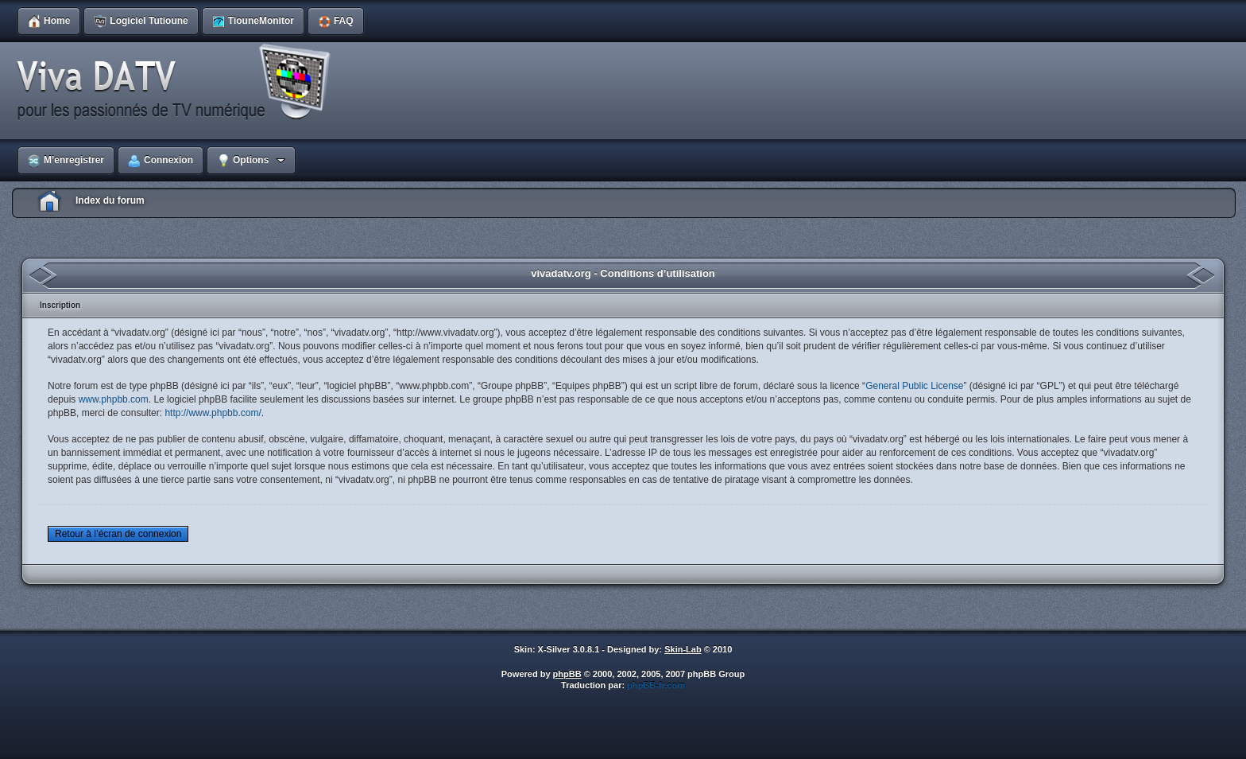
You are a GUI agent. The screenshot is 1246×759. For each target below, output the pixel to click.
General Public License (914, 385)
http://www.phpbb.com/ (212, 412)
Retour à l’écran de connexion (118, 533)
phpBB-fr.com (656, 685)
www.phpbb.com (114, 399)
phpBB (567, 674)
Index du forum (110, 200)
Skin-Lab (682, 649)
